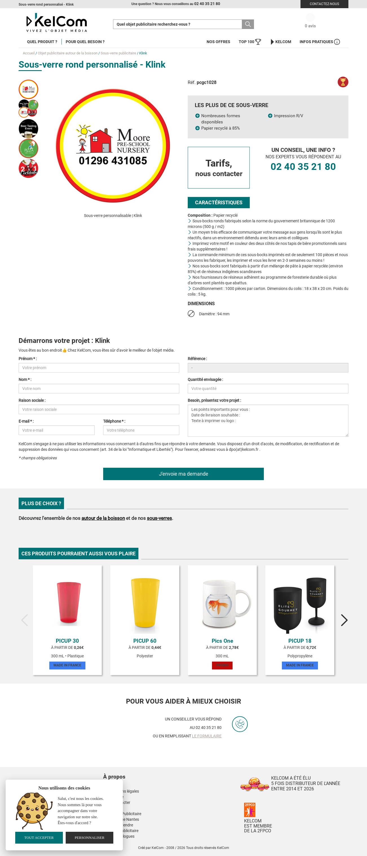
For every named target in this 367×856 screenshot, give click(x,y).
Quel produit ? (42, 41)
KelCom (280, 42)
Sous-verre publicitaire (118, 53)
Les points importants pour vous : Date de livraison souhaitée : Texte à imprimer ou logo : (268, 421)
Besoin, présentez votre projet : (214, 400)
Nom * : (25, 379)
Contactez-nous (324, 4)
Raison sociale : (32, 400)
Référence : (197, 358)
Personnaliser (90, 837)
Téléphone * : (114, 421)
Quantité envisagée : (205, 379)
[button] (148, 771)
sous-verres (159, 518)
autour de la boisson (103, 518)
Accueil (29, 53)
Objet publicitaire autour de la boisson (68, 53)
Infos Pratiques (320, 42)
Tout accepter (39, 837)
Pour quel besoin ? (85, 41)
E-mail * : (26, 421)
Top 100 (250, 42)
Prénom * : (28, 358)
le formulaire (207, 736)
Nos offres (218, 41)
